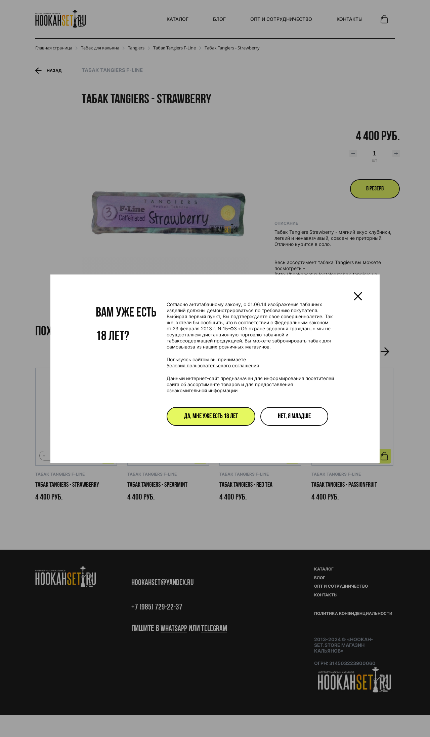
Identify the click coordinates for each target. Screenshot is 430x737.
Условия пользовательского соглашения (213, 365)
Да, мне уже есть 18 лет (211, 416)
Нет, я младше (294, 416)
